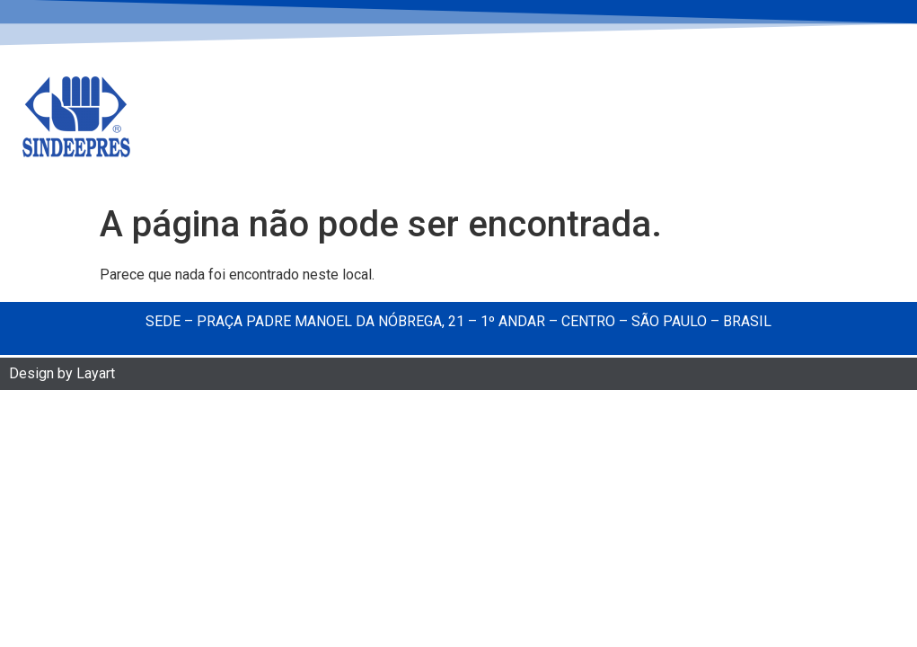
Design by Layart (62, 375)
